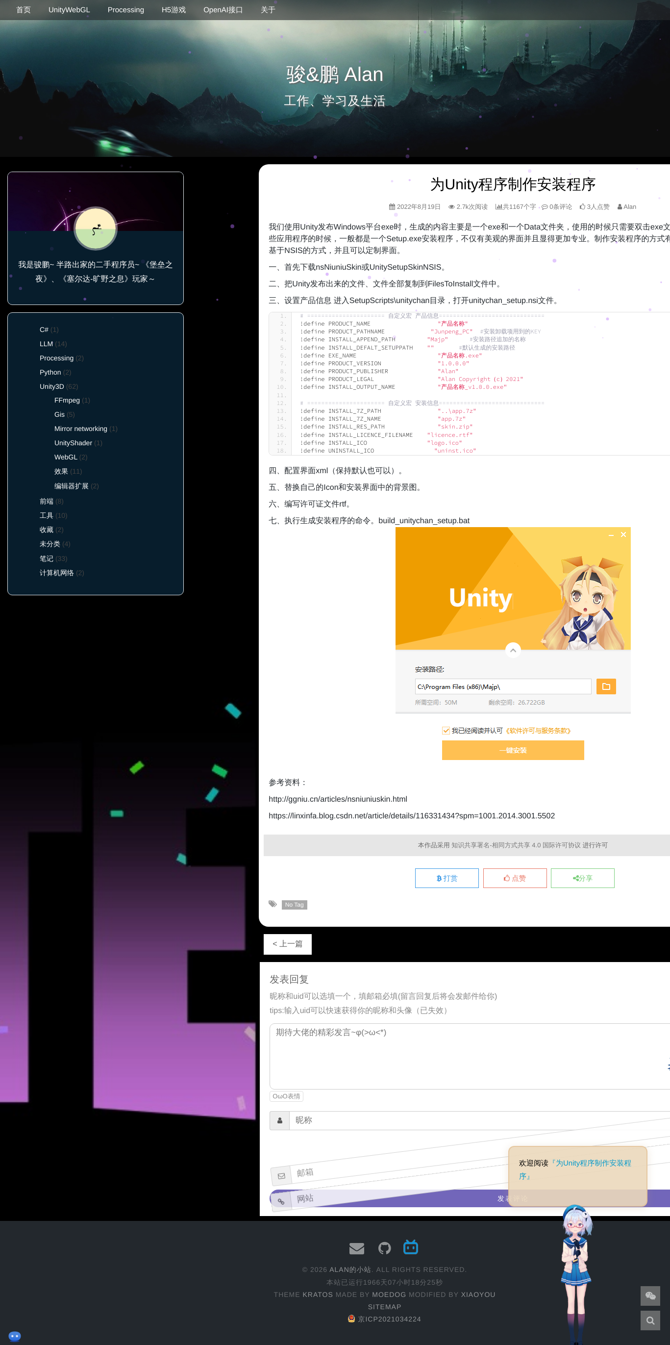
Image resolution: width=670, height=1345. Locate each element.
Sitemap (384, 1307)
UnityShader (73, 443)
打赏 (447, 879)
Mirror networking (80, 428)
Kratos (317, 1294)
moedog (389, 1294)
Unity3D (52, 386)
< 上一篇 (288, 944)
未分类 (50, 544)
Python (50, 372)
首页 (23, 10)
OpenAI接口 (223, 10)
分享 (583, 879)
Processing (126, 10)
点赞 (515, 879)
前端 (46, 501)
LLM (46, 344)
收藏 (46, 529)
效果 (61, 471)
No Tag (294, 904)
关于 (268, 10)
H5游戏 (174, 10)
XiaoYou (478, 1294)
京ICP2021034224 (384, 1319)
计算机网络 (57, 573)
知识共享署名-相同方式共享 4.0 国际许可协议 (516, 845)
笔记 (46, 558)
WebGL (65, 457)
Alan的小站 (350, 1269)
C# (44, 329)
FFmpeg (67, 400)
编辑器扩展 (71, 486)
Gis (59, 414)
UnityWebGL (69, 10)
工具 (46, 515)
